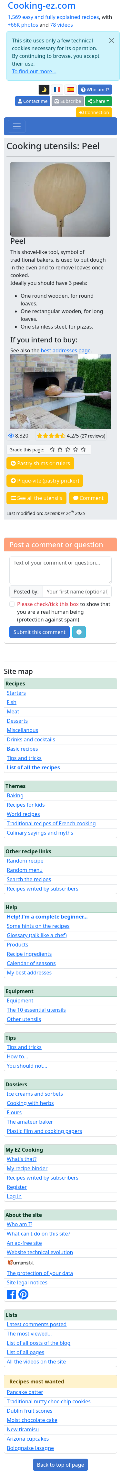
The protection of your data (40, 1273)
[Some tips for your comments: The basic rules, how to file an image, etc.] (79, 632)
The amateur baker (30, 1121)
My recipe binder (27, 1168)
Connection (94, 112)
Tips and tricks (24, 758)
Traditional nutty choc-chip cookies (49, 1401)
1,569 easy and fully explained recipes (53, 17)
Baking (15, 795)
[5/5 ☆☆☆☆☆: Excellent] (83, 449)
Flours (14, 1112)
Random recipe (25, 860)
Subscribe (68, 101)
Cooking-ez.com (42, 5)
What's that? (21, 1159)
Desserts (17, 720)
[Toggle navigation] (17, 126)
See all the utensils (36, 498)
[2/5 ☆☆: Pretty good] (60, 449)
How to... (17, 1056)
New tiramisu (23, 1429)
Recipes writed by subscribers (42, 888)
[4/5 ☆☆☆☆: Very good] (75, 449)
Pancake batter (25, 1392)
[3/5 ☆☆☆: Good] (67, 449)
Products (17, 944)
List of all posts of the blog (38, 1342)
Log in (14, 1196)
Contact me (32, 101)
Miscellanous (22, 730)
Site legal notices (27, 1282)
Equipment (20, 1000)
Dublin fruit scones (29, 1410)
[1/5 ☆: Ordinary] (52, 449)
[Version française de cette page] (57, 90)
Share (96, 101)
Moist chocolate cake (32, 1420)
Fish (11, 702)
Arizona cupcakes (28, 1438)
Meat (13, 711)
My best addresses (29, 972)
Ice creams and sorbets (35, 1093)
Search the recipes (29, 879)
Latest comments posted (36, 1324)
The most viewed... (29, 1333)
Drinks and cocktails (31, 739)
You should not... (27, 1065)
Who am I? (95, 89)
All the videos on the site (36, 1361)
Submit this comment (40, 632)
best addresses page (65, 350)
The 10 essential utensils (36, 1009)
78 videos (61, 24)
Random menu (25, 870)
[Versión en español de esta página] (71, 90)
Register (17, 1187)
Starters (16, 692)
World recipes (23, 814)
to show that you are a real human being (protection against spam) (63, 612)
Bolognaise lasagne (30, 1448)
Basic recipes (22, 748)
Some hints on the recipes (38, 925)
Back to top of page (60, 1464)
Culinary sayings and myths (40, 832)
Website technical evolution (40, 1252)
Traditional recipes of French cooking (51, 823)
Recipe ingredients (29, 953)
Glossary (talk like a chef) (37, 935)
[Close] (111, 41)
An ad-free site (24, 1242)
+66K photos (23, 24)
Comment (88, 498)
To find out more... (34, 71)
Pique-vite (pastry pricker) (45, 480)
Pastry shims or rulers (40, 463)
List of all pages (25, 1352)
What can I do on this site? (38, 1233)
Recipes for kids (26, 804)
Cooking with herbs (30, 1103)
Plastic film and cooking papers (44, 1131)
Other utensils (24, 1019)
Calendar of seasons (31, 963)
